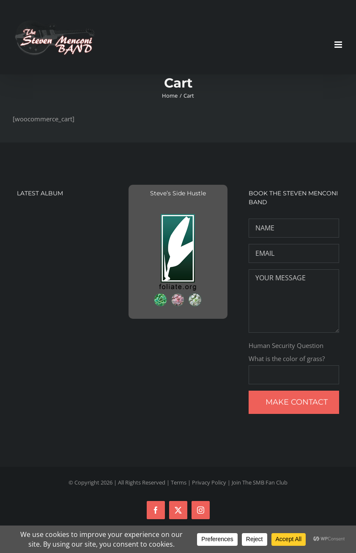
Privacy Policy (209, 482)
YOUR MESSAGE (294, 301)
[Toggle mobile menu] (338, 44)
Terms (178, 482)
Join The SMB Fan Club (260, 482)
